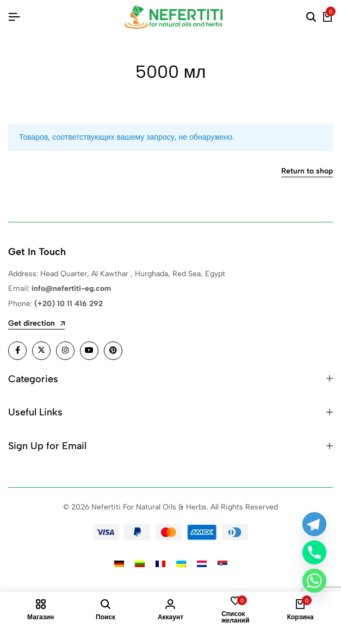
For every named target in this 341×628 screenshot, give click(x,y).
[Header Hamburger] (14, 17)
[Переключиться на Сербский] (222, 564)
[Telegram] (314, 524)
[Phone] (314, 552)
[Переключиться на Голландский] (201, 564)
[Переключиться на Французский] (160, 564)
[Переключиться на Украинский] (181, 564)
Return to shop (307, 171)
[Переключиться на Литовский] (139, 564)
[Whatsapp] (314, 581)
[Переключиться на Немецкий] (119, 564)
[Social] (17, 350)
